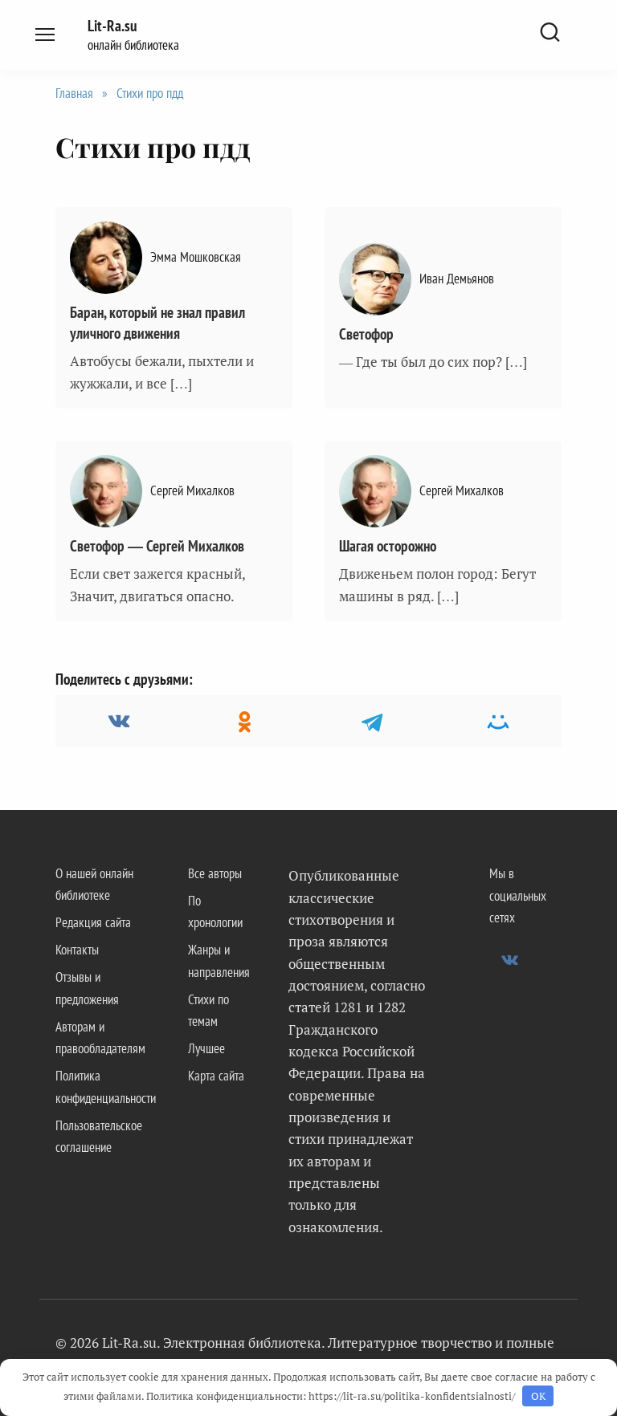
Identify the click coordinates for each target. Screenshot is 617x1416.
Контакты (77, 949)
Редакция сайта (93, 922)
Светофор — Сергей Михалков (157, 545)
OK (538, 1396)
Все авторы (215, 873)
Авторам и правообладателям (100, 1037)
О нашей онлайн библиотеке (94, 884)
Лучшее (206, 1048)
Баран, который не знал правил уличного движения (157, 323)
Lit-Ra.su (112, 25)
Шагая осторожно (387, 545)
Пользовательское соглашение (98, 1136)
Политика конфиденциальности (105, 1086)
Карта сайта (216, 1075)
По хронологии (215, 911)
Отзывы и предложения (87, 987)
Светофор (366, 334)
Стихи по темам (208, 1010)
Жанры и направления (219, 960)
